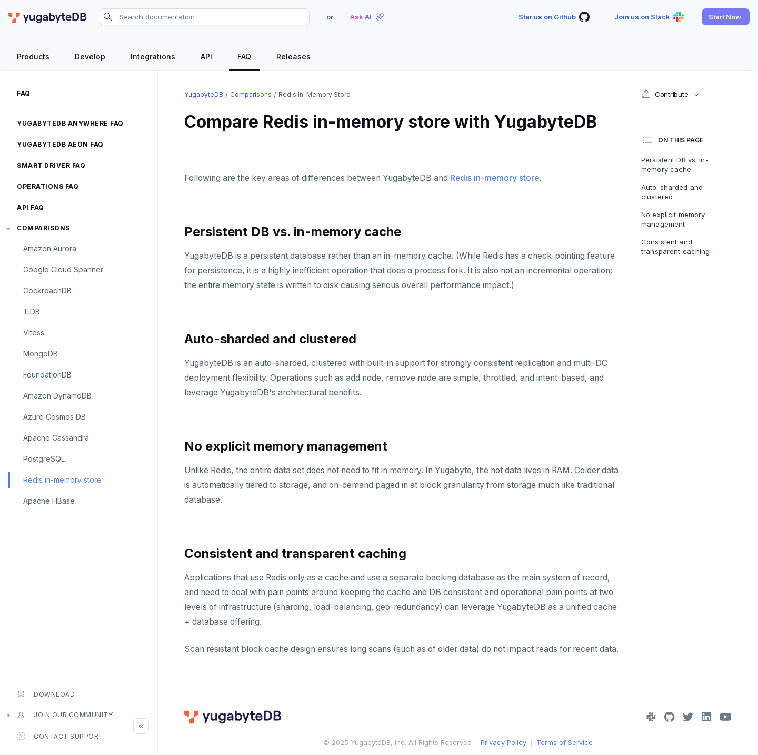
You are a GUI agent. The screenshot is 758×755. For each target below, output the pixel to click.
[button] (726, 16)
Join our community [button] (65, 715)
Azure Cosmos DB (54, 416)
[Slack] (651, 717)
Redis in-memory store (62, 479)
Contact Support (60, 736)
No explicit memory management (673, 219)
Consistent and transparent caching (675, 247)
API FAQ (30, 207)
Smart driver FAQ (51, 165)
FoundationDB (47, 374)
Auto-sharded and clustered (672, 192)
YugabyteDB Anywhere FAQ (70, 123)
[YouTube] (726, 717)
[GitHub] (669, 717)
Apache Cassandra (56, 437)
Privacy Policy (503, 742)
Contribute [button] (664, 94)
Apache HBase (49, 500)
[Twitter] (688, 717)
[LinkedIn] (706, 717)
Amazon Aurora (49, 248)
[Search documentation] (204, 16)
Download (46, 694)
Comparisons (43, 228)
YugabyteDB (203, 94)
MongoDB (40, 353)
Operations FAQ (47, 186)
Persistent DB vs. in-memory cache (675, 165)
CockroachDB (47, 290)
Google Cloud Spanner (63, 269)
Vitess (33, 332)
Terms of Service (564, 742)
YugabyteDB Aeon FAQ (60, 144)
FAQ (24, 93)
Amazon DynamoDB (57, 395)
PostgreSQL (44, 458)
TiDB (31, 311)
